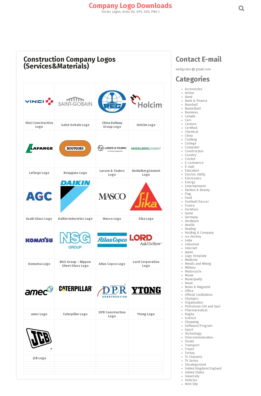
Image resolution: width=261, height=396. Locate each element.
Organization (194, 302)
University (192, 376)
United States (194, 372)
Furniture (191, 209)
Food (188, 198)
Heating (190, 229)
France (189, 205)
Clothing (191, 140)
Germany (191, 217)
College (190, 143)
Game (189, 213)
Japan (189, 252)
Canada (190, 116)
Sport (189, 330)
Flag (188, 194)
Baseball (191, 105)
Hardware (192, 221)
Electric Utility (195, 174)
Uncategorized (195, 365)
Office (189, 291)
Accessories (193, 89)
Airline (189, 93)
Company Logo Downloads (130, 6)
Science (190, 318)
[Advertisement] (130, 31)
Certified (191, 128)
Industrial (192, 244)
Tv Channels (193, 357)
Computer (192, 147)
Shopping (192, 322)
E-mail (189, 167)
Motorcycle (193, 271)
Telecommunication (199, 337)
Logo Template (195, 256)
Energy (190, 182)
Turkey (189, 353)
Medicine (191, 260)
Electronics (193, 178)
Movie (189, 275)
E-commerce (194, 163)
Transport (192, 345)
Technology (193, 334)
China (188, 136)
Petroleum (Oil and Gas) (202, 306)
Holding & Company (199, 233)
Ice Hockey (193, 237)
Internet (191, 248)
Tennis (189, 341)
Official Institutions (198, 295)
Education (192, 171)
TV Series (191, 361)
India (188, 240)
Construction (194, 151)
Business (191, 112)
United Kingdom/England (203, 368)
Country (190, 155)
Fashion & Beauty (197, 190)
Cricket (190, 159)
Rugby (189, 314)
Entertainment (195, 186)
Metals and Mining (198, 264)
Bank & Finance (196, 101)
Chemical (191, 132)
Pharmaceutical (196, 310)
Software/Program (198, 326)
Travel (189, 349)
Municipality (193, 279)
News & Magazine (197, 287)
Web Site (191, 384)
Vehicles (191, 380)
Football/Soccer (197, 202)
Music (189, 283)
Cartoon (190, 124)
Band (188, 97)
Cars (188, 120)
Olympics (191, 299)
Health (189, 225)
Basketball (193, 108)
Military (190, 268)
